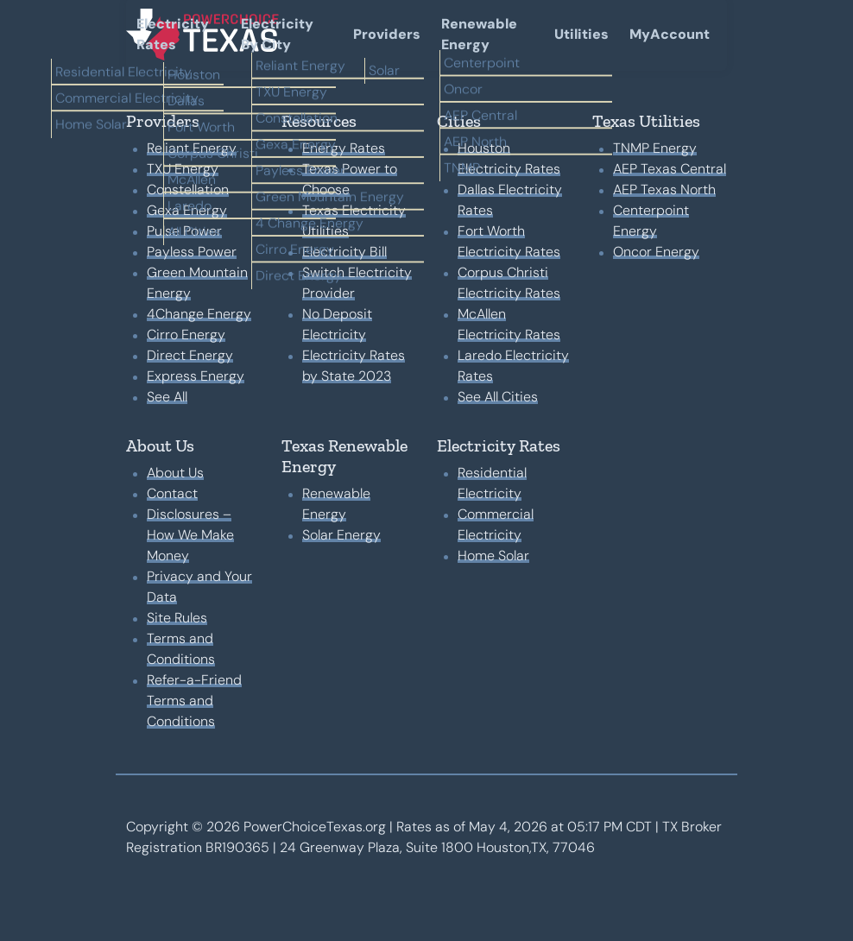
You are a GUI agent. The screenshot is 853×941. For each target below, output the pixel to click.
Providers (386, 34)
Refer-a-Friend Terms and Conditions (194, 700)
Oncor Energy (656, 252)
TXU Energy (182, 169)
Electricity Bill (344, 252)
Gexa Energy (187, 210)
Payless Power (192, 252)
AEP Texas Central (669, 169)
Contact (172, 493)
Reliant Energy (192, 148)
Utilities (581, 34)
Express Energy (195, 376)
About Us (175, 473)
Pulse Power (184, 231)
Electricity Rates (172, 34)
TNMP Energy (655, 148)
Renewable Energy (479, 34)
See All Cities (498, 397)
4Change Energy (199, 314)
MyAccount (669, 34)
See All (167, 397)
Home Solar (493, 555)
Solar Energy (341, 535)
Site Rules (177, 618)
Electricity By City (277, 34)
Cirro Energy (186, 334)
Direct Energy (190, 355)
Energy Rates (343, 148)
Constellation (188, 189)
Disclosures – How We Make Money (190, 535)
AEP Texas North (664, 189)
